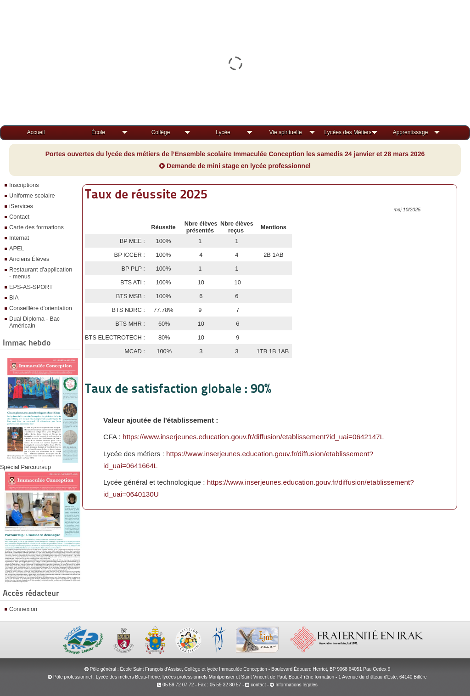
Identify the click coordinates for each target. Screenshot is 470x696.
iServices (21, 206)
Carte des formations (36, 227)
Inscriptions (24, 184)
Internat (19, 237)
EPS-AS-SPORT (31, 286)
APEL (16, 248)
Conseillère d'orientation (40, 308)
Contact (19, 216)
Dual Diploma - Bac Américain (34, 322)
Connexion (23, 608)
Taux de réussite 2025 (146, 194)
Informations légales (296, 684)
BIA (14, 297)
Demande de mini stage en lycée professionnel (235, 166)
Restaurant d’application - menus (40, 273)
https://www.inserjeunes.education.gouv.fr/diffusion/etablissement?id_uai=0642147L (253, 437)
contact (255, 684)
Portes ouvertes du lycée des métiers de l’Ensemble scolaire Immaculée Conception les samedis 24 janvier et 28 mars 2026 (235, 154)
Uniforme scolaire (32, 195)
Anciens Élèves (29, 258)
